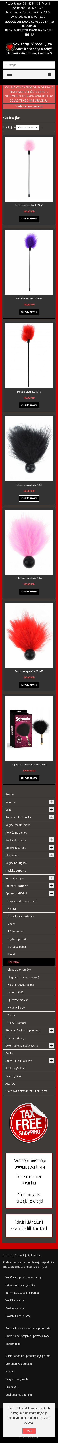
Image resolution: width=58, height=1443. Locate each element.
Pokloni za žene (15, 1308)
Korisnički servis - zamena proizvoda (27, 1328)
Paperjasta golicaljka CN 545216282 (29, 764)
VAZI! (29, 1431)
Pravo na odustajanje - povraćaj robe (27, 1336)
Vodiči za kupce (15, 1300)
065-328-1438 (34, 7)
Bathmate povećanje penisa (22, 1292)
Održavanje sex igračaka (20, 1285)
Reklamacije (12, 1343)
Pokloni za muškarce (18, 1316)
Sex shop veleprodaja (18, 1363)
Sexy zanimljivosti (16, 1379)
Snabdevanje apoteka (18, 1394)
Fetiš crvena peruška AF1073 (29, 671)
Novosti (10, 1371)
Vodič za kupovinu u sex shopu (24, 1277)
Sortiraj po (9, 127)
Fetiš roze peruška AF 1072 (29, 578)
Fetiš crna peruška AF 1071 (29, 485)
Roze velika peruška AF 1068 (29, 205)
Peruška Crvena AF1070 (29, 391)
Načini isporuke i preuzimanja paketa (27, 1356)
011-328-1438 (31, 3)
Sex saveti (11, 1387)
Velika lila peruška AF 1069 (29, 298)
